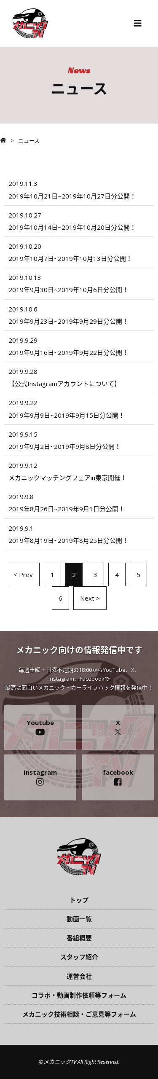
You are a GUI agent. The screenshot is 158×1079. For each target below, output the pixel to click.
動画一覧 (79, 919)
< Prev (23, 574)
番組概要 (79, 938)
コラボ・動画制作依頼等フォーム (79, 995)
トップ (79, 900)
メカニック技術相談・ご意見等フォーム (79, 1014)
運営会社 (79, 976)
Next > (90, 598)
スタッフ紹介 (79, 957)
